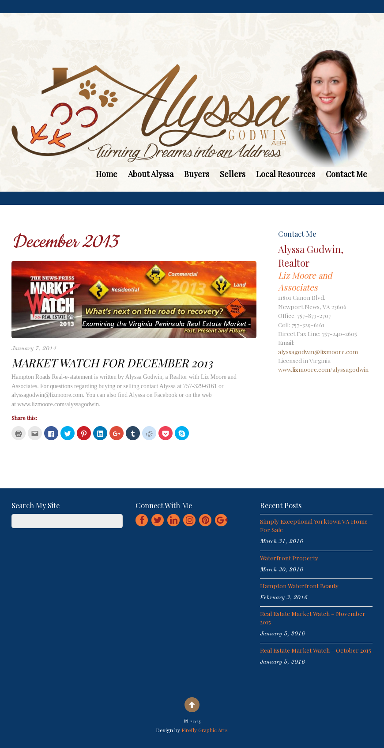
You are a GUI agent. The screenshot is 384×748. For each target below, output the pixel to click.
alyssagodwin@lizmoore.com (318, 351)
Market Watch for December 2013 (112, 362)
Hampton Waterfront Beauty (299, 585)
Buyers (196, 174)
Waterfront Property (289, 558)
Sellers (232, 174)
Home (106, 174)
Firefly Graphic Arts (204, 729)
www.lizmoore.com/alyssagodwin (323, 369)
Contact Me (346, 174)
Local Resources (285, 174)
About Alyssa (150, 174)
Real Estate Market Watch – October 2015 (315, 650)
